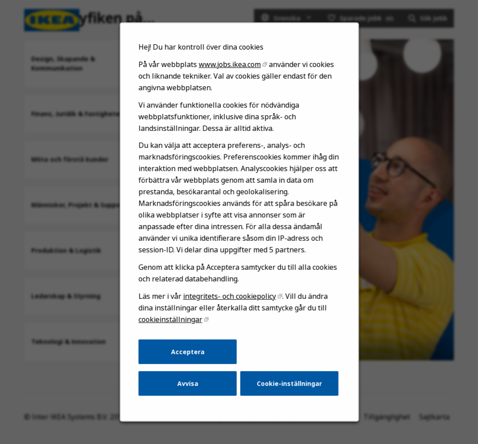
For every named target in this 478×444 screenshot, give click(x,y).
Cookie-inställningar (287, 394)
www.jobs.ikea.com (230, 87)
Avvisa (189, 394)
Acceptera (190, 363)
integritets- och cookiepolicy (229, 309)
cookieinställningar (173, 332)
